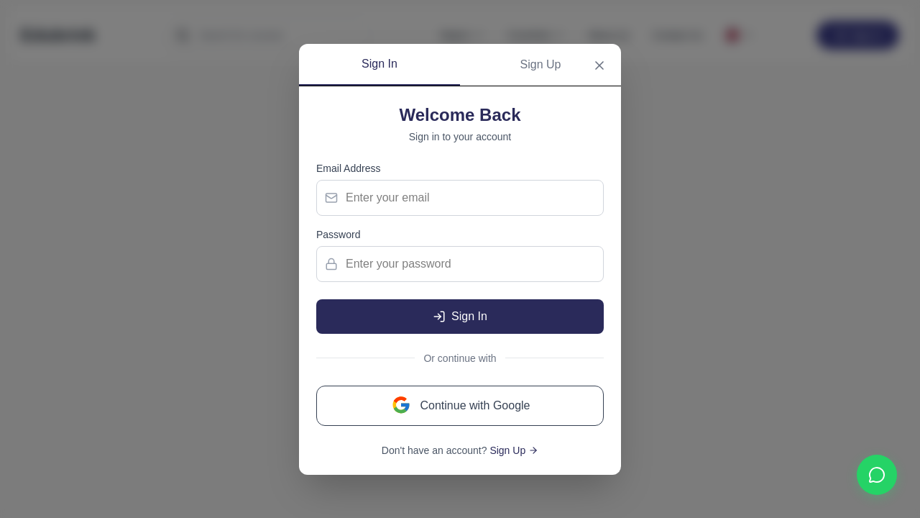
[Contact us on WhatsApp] (877, 475)
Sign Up (540, 64)
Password (338, 234)
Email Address (348, 168)
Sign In (379, 64)
